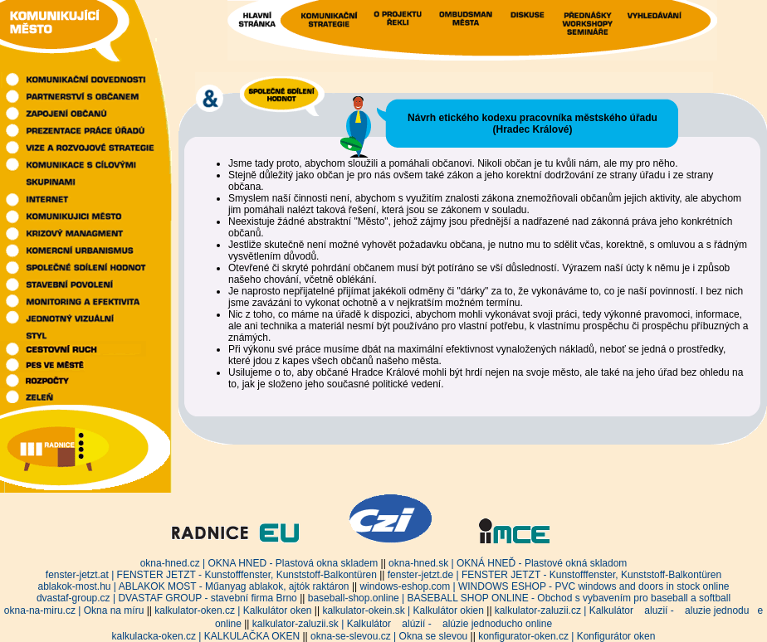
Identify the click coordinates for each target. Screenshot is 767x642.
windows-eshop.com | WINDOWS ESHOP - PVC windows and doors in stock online (544, 586)
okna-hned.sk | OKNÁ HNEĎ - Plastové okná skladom (507, 563)
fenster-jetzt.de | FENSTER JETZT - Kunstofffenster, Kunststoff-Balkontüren (554, 575)
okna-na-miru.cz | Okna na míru (74, 610)
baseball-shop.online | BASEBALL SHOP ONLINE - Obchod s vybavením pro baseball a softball (519, 598)
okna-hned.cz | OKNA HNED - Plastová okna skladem (259, 563)
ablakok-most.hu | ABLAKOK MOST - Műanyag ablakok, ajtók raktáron (193, 586)
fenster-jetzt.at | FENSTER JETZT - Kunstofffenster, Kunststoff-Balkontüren (211, 575)
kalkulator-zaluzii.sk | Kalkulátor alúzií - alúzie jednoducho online (402, 624)
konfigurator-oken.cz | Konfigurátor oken (566, 636)
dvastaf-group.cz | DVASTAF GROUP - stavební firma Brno (167, 598)
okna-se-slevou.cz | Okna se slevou (388, 636)
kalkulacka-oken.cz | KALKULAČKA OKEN (206, 636)
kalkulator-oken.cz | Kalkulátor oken (232, 610)
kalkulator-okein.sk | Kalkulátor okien (403, 610)
